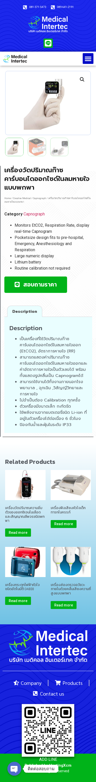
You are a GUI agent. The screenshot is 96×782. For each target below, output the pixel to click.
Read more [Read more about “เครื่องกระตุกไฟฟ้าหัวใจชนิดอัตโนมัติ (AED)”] (18, 601)
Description (24, 311)
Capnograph (39, 198)
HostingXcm (60, 765)
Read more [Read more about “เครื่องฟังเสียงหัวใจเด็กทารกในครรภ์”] (63, 524)
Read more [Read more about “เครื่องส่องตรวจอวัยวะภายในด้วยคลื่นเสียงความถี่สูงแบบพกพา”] (63, 605)
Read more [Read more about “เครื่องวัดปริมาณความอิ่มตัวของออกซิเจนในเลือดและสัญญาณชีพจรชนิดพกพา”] (18, 533)
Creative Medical (22, 198)
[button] (88, 58)
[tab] (24, 311)
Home (7, 198)
